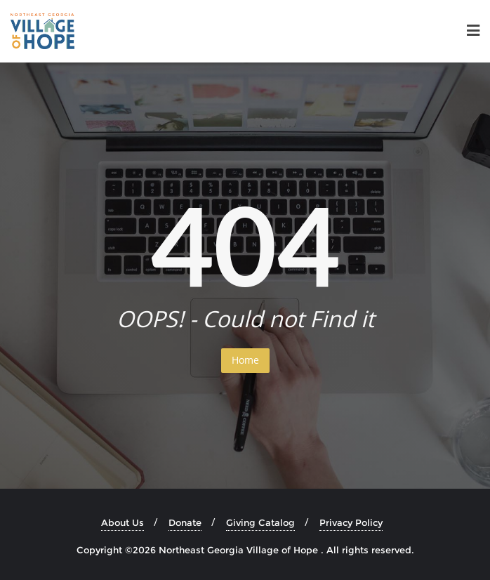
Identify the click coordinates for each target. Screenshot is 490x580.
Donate (184, 522)
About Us (122, 522)
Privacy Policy (351, 522)
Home (245, 360)
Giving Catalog (260, 522)
